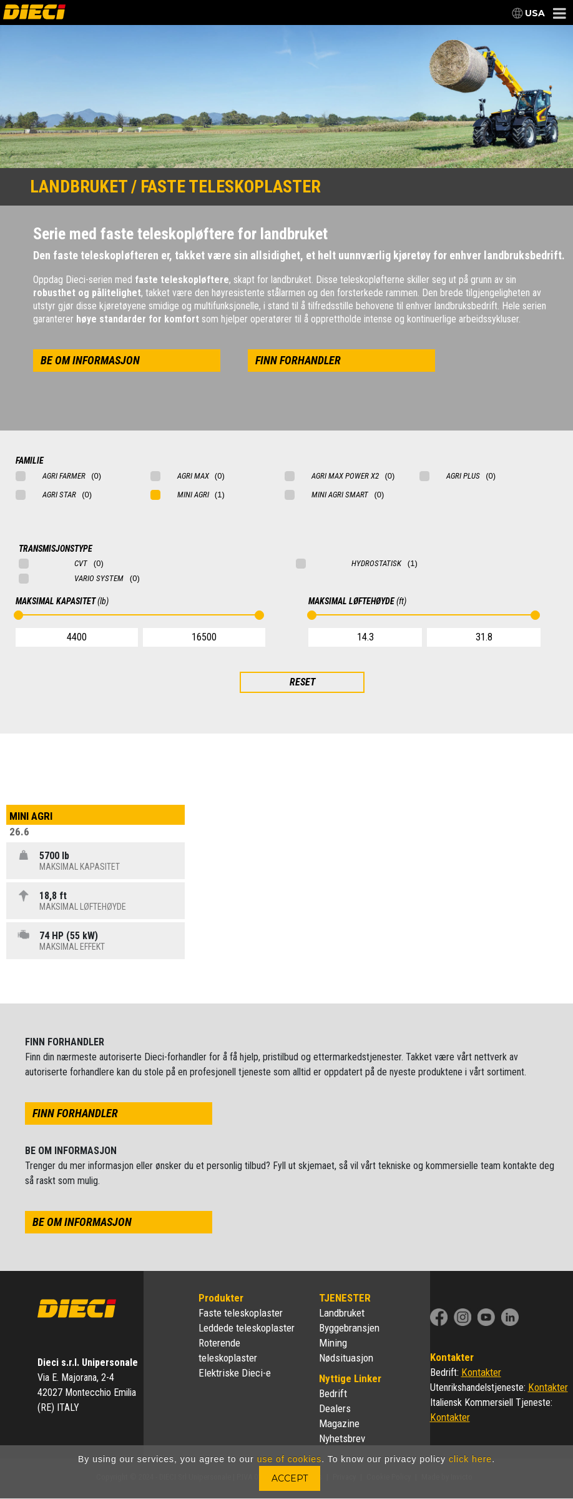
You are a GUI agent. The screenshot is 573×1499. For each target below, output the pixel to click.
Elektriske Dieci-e (234, 1373)
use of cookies (289, 1459)
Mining (333, 1343)
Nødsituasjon (346, 1358)
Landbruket (342, 1313)
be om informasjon (90, 360)
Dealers (335, 1408)
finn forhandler (298, 360)
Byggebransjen (349, 1328)
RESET (302, 682)
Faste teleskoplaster (240, 1313)
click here (470, 1459)
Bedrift (333, 1393)
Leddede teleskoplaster (246, 1328)
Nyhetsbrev (342, 1438)
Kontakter (481, 1372)
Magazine (339, 1423)
